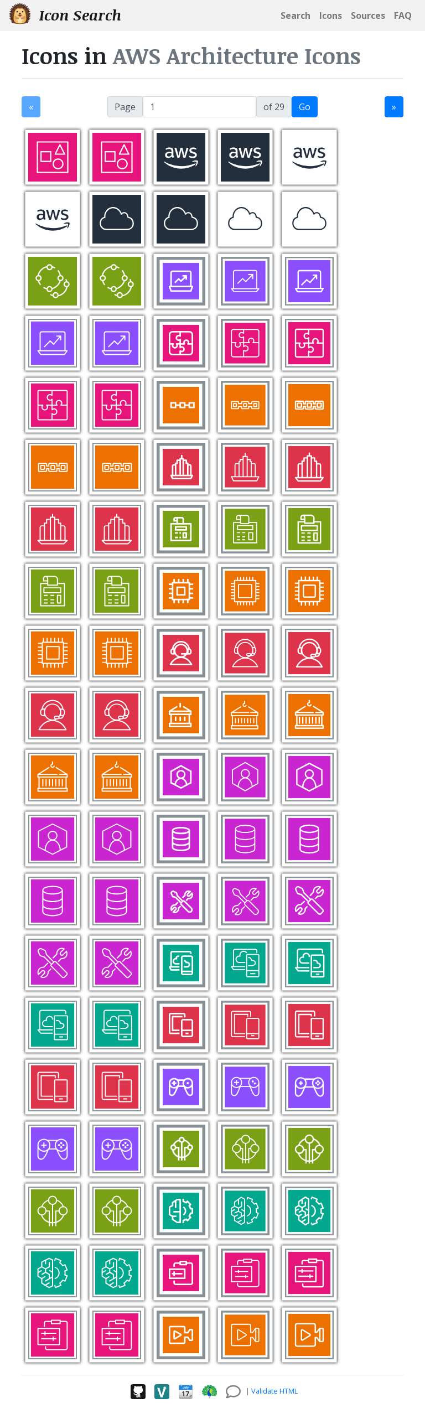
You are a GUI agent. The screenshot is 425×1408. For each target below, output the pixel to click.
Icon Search (65, 14)
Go (304, 107)
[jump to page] (199, 106)
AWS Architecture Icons (237, 55)
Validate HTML (274, 1391)
